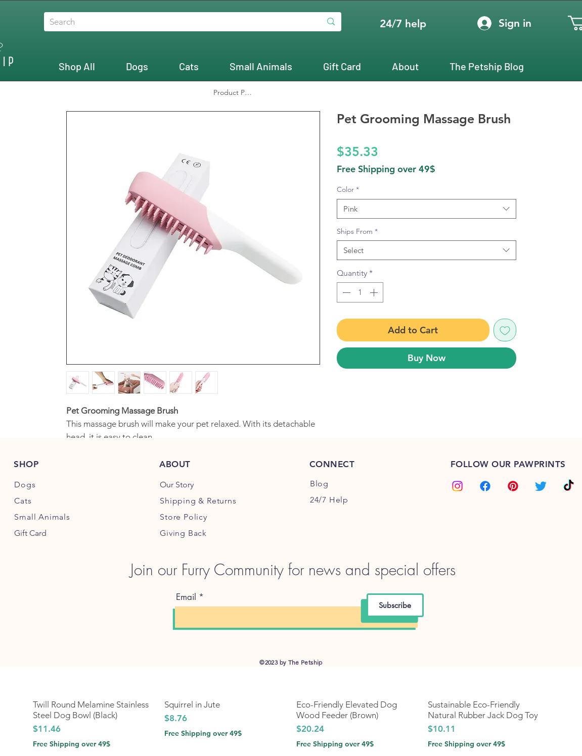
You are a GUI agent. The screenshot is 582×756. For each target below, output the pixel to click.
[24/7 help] (403, 23)
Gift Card (30, 533)
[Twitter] (541, 486)
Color (348, 189)
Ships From (357, 231)
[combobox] (426, 209)
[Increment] (375, 292)
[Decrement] (345, 292)
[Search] (175, 22)
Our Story (177, 484)
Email (186, 597)
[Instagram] (457, 486)
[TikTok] (568, 486)
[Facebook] (485, 486)
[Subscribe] (395, 605)
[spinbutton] (360, 292)
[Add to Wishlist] (505, 330)
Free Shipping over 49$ (386, 169)
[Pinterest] (513, 486)
